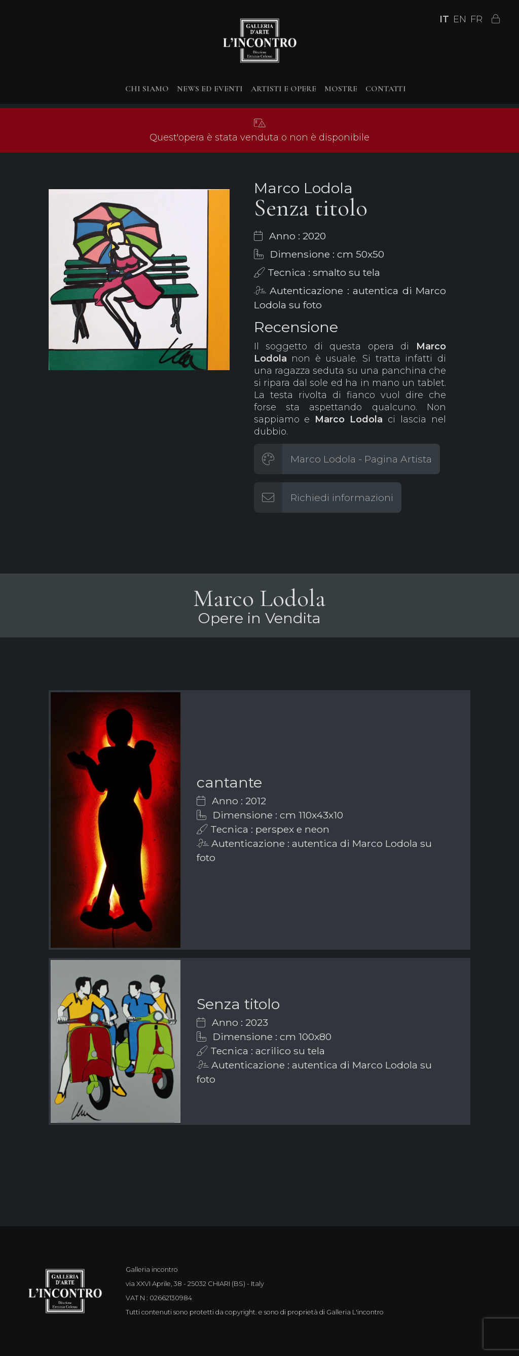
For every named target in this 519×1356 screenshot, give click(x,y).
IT (444, 19)
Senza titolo (238, 1004)
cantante (229, 782)
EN (459, 19)
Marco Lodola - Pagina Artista (361, 459)
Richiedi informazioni (341, 497)
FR (476, 19)
